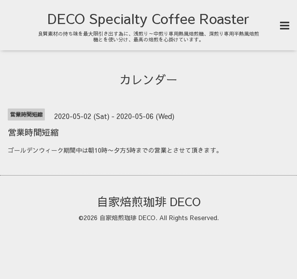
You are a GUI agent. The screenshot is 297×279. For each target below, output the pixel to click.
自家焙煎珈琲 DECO (149, 201)
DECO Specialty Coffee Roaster (148, 18)
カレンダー (148, 79)
